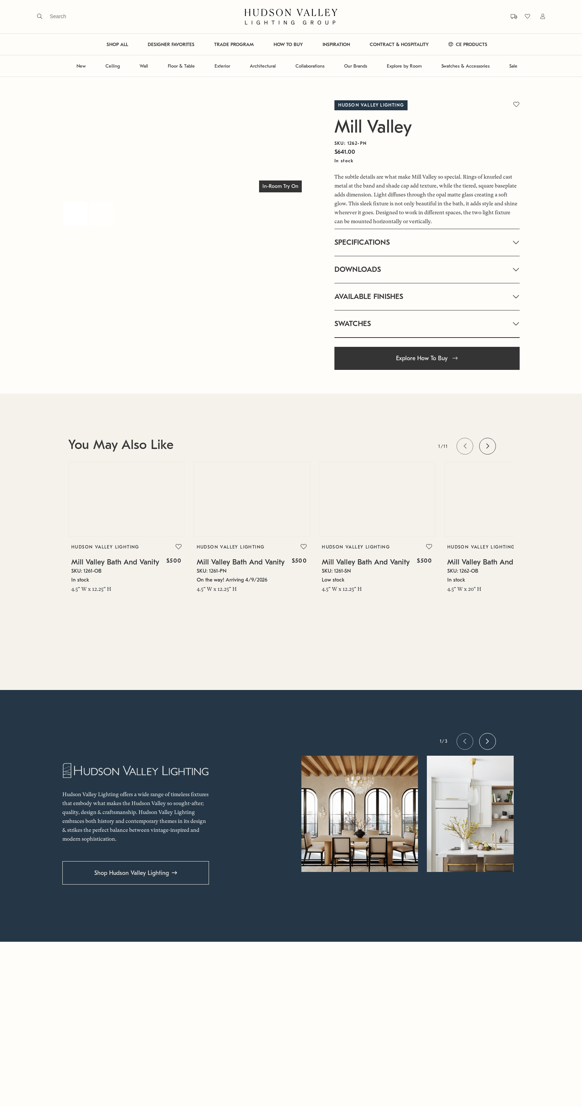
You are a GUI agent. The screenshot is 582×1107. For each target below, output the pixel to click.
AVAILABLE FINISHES (368, 296)
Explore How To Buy (427, 358)
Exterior (222, 66)
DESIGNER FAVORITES (171, 44)
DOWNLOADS (357, 269)
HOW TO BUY (288, 44)
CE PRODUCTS (467, 44)
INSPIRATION (336, 44)
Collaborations (309, 66)
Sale (513, 66)
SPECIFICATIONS (362, 242)
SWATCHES (352, 323)
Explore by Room (404, 66)
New (81, 66)
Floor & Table (181, 66)
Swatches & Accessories (465, 66)
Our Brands (355, 66)
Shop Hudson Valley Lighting (131, 873)
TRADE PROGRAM (234, 44)
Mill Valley (373, 127)
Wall (144, 66)
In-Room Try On (280, 186)
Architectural (263, 66)
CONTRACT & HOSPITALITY (399, 44)
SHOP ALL (117, 44)
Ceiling (112, 66)
